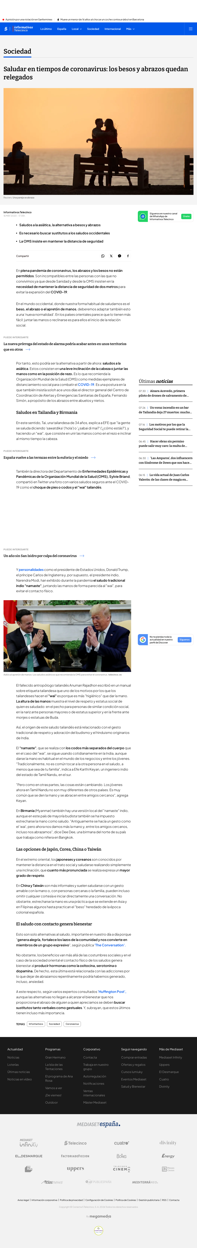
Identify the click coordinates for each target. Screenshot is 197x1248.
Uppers (164, 1064)
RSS (164, 1200)
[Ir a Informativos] (23, 28)
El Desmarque (169, 1072)
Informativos (36, 1024)
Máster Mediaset (94, 1102)
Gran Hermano (55, 1057)
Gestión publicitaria (149, 1200)
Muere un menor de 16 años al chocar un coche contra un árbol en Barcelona (102, 19)
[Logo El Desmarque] (28, 1156)
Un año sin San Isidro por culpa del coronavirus (44, 556)
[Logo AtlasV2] (52, 1182)
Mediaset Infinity (170, 1057)
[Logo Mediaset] (98, 1126)
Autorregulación (94, 1076)
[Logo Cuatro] (121, 1143)
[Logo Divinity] (168, 1143)
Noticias (13, 1057)
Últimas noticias (18, 1072)
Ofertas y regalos (133, 1064)
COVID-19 (86, 384)
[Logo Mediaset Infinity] (29, 1143)
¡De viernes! (53, 1095)
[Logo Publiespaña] (98, 1182)
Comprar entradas (134, 1057)
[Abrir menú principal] (191, 29)
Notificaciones (93, 1083)
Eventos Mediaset (133, 1079)
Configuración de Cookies (99, 1200)
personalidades (31, 569)
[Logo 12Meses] (168, 1169)
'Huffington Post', (112, 991)
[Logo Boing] (122, 1156)
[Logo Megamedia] (100, 1216)
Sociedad (54, 1024)
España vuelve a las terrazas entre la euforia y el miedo (49, 458)
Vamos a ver (53, 1088)
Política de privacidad (71, 1200)
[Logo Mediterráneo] (145, 1182)
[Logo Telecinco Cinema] (121, 1169)
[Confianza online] (98, 1234)
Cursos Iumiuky (132, 1072)
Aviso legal (23, 1200)
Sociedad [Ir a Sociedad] (17, 51)
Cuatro (164, 1079)
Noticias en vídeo (19, 1079)
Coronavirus (72, 1024)
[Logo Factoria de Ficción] (75, 1156)
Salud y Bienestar (133, 1086)
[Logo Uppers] (75, 1169)
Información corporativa (44, 1200)
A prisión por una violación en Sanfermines (29, 19)
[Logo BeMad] (29, 1169)
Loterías (13, 1064)
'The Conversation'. (110, 945)
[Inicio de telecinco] (5, 29)
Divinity (164, 1086)
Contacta (90, 1057)
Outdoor (51, 1102)
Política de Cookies (126, 1200)
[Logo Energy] (168, 1156)
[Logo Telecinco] (75, 1143)
